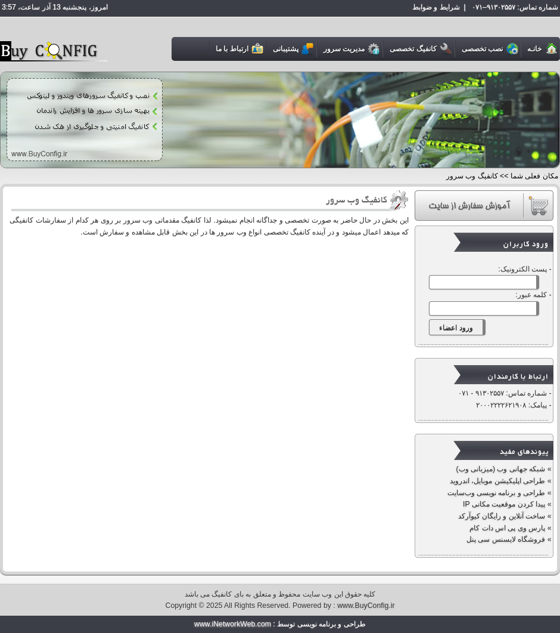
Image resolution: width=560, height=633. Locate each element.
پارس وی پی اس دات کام (507, 528)
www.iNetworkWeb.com (232, 624)
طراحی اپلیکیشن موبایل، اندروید (497, 481)
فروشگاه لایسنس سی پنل (505, 539)
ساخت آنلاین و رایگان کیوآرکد (502, 516)
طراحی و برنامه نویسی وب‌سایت (496, 493)
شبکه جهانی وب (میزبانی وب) (499, 469)
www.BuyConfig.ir (365, 605)
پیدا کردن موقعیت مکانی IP (504, 504)
